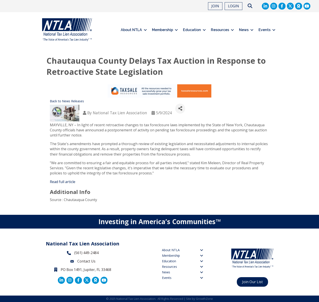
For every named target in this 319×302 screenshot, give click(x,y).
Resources (220, 30)
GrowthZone (204, 299)
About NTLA (131, 30)
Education (192, 30)
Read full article (62, 181)
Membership (162, 30)
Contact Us (86, 261)
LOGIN (233, 6)
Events (264, 30)
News (244, 30)
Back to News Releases (67, 101)
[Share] (180, 109)
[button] (250, 6)
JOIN (215, 6)
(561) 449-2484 (86, 252)
